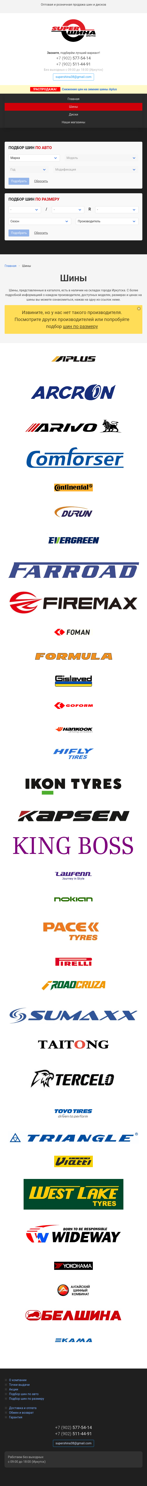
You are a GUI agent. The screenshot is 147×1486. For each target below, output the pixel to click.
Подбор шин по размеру (26, 1399)
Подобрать (19, 181)
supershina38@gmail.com (73, 77)
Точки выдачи (19, 1385)
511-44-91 (73, 64)
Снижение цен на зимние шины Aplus (73, 89)
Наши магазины (73, 122)
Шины (73, 107)
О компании (17, 1380)
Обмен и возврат (21, 1412)
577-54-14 (73, 58)
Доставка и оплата (23, 1408)
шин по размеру (80, 326)
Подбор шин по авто (24, 1394)
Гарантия (15, 1417)
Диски (73, 114)
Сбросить (41, 181)
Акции (13, 1389)
